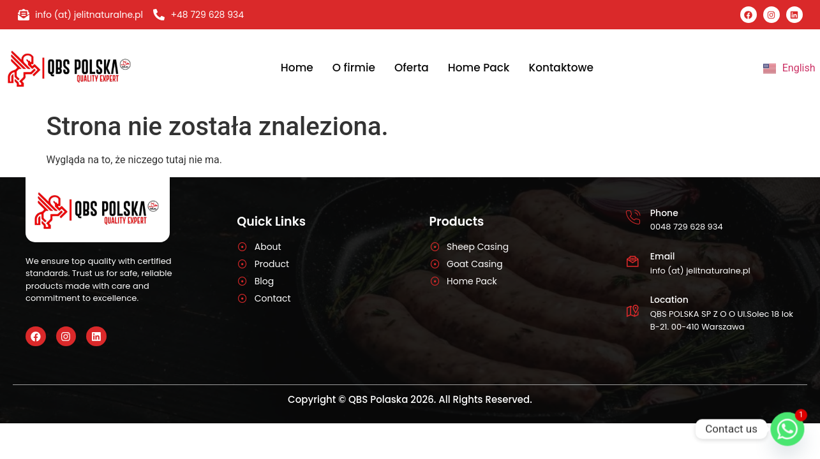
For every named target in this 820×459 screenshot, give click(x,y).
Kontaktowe (560, 67)
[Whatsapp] (787, 429)
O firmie (353, 67)
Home (297, 67)
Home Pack (479, 67)
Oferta (411, 67)
